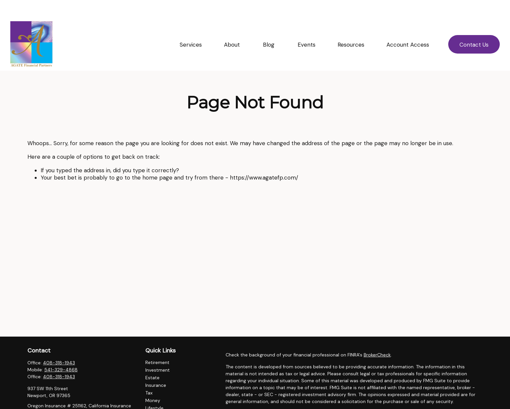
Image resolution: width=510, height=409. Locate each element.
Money (152, 383)
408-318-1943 (59, 345)
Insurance (155, 367)
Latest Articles (161, 398)
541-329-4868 (61, 352)
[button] (190, 26)
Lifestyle (154, 390)
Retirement (157, 345)
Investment (157, 352)
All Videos (155, 405)
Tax (149, 375)
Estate (152, 360)
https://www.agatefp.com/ (264, 159)
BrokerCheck (377, 337)
